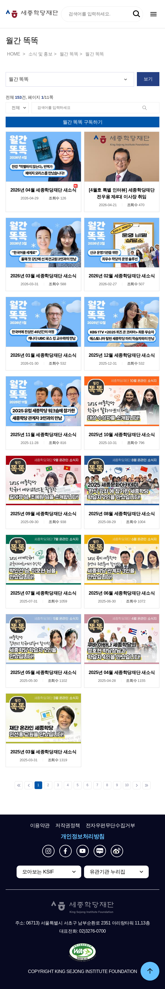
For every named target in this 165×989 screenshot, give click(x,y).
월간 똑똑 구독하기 (82, 122)
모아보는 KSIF (38, 872)
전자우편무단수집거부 (110, 825)
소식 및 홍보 (40, 54)
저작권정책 (67, 825)
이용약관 (40, 825)
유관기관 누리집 (107, 872)
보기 (148, 79)
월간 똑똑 (69, 54)
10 (127, 785)
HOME (14, 54)
